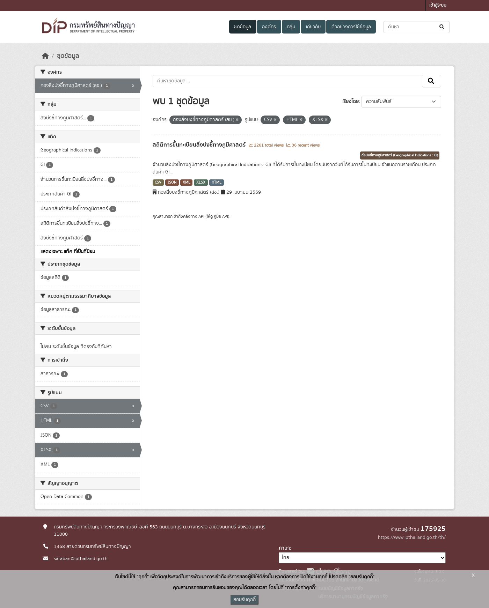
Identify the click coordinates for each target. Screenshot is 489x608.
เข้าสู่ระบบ (437, 5)
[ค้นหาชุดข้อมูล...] (417, 27)
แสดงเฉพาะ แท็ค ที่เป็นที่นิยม (68, 251)
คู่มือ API (221, 216)
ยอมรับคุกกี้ (244, 599)
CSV (158, 182)
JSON (172, 182)
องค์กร (269, 26)
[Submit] (442, 27)
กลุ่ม (291, 26)
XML (186, 182)
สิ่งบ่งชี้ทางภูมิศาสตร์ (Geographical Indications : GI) (400, 155)
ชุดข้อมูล (242, 26)
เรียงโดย (350, 101)
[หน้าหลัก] (45, 56)
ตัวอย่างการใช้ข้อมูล (351, 26)
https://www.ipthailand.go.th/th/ (412, 537)
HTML (216, 182)
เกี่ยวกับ (313, 26)
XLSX (200, 182)
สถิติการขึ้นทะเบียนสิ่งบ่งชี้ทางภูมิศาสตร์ (200, 144)
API (201, 216)
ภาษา (284, 548)
